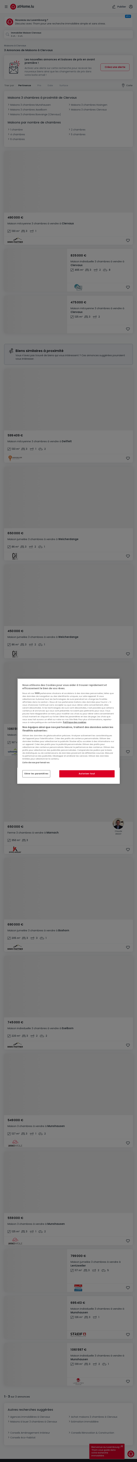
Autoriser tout (87, 773)
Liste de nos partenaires (36, 762)
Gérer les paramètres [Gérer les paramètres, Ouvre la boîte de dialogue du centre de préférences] (36, 773)
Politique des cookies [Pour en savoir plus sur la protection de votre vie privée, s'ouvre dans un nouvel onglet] (74, 722)
